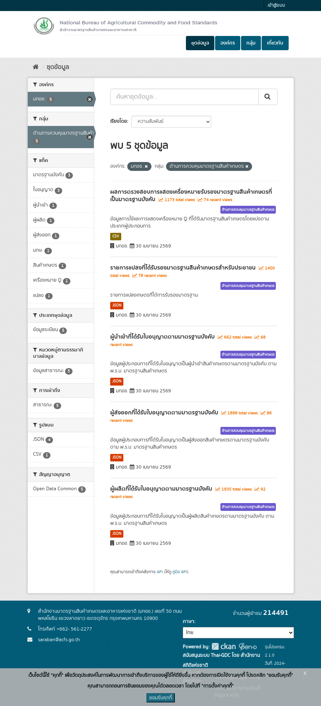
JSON (116, 305)
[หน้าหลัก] (36, 67)
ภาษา (188, 621)
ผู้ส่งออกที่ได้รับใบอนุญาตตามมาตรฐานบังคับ (164, 412)
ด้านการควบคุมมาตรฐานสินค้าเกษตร (248, 209)
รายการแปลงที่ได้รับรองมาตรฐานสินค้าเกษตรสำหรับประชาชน (183, 267)
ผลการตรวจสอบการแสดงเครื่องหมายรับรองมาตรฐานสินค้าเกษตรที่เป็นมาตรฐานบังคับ (191, 195)
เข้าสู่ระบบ (276, 5)
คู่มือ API (179, 572)
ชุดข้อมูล (200, 43)
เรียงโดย (118, 121)
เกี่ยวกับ (275, 43)
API (160, 572)
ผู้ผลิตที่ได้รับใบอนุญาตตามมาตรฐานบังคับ (161, 488)
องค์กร (227, 43)
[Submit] (268, 97)
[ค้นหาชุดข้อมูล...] (184, 97)
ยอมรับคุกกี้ (160, 697)
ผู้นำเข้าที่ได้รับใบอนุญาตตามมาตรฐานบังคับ (162, 336)
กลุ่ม (251, 43)
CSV (115, 236)
